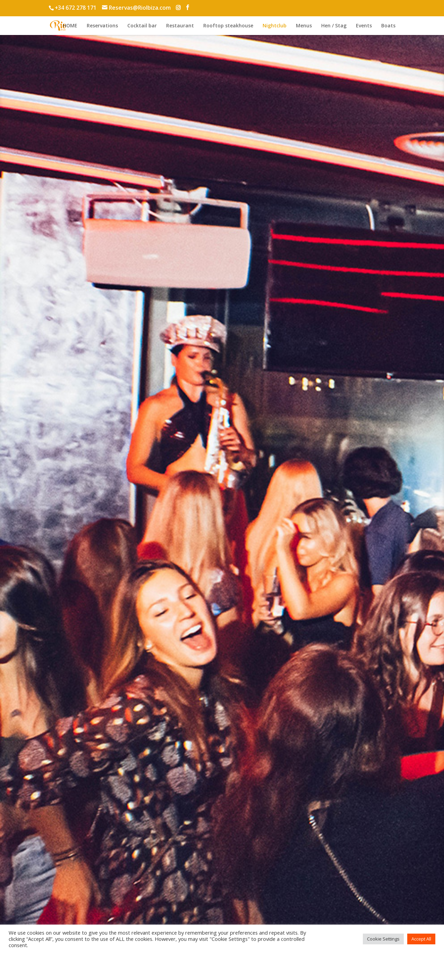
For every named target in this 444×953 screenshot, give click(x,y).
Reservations (102, 26)
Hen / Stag (334, 26)
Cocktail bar (142, 26)
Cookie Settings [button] (383, 939)
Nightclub (275, 26)
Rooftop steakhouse (228, 26)
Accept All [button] (421, 939)
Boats (388, 26)
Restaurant (180, 26)
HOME (70, 26)
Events (364, 26)
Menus (304, 26)
